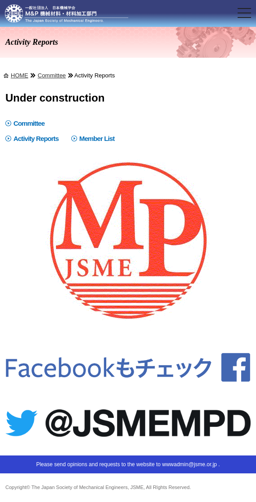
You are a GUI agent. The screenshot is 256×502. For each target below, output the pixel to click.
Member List (96, 138)
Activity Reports (36, 138)
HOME (19, 75)
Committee (52, 75)
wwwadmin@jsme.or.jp (189, 464)
